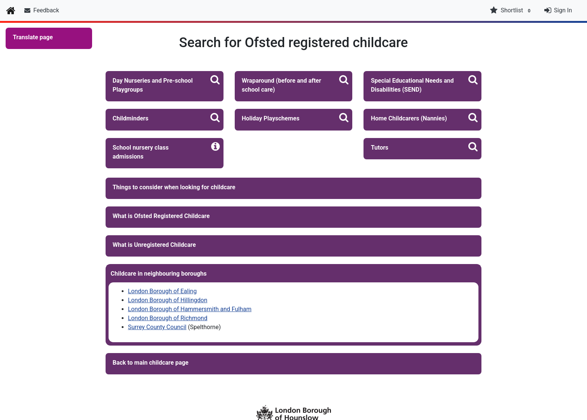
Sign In (563, 10)
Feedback (41, 10)
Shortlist (511, 10)
